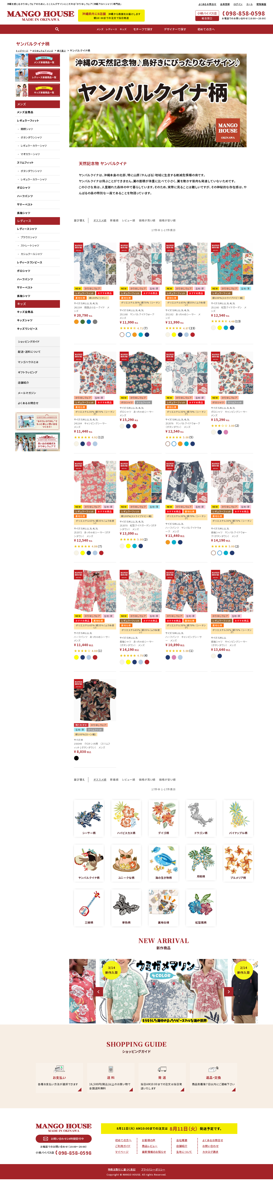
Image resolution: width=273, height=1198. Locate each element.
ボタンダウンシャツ (31, 137)
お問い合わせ (210, 1164)
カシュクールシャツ (31, 254)
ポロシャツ (23, 187)
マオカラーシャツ (30, 154)
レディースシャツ (27, 229)
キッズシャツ (24, 320)
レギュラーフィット (28, 120)
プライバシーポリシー (154, 1188)
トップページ (23, 50)
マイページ (122, 1170)
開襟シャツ (27, 129)
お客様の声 (149, 1158)
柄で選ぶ (71, 50)
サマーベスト (25, 204)
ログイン (238, 4)
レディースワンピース (29, 262)
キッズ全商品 (25, 312)
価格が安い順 (167, 220)
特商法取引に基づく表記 (121, 1188)
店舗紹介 (23, 382)
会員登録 (225, 4)
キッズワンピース (27, 328)
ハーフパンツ (25, 196)
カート (249, 4)
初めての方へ (123, 1158)
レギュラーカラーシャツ (34, 145)
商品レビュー (150, 1164)
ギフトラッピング (27, 372)
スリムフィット (25, 162)
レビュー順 (128, 220)
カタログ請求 (210, 1170)
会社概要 (181, 1158)
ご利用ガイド (122, 1164)
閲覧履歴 (261, 4)
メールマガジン (27, 393)
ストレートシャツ (30, 245)
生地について (184, 1170)
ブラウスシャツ (29, 237)
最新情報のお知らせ (154, 1170)
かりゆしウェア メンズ (48, 50)
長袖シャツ (23, 213)
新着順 (114, 220)
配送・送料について (29, 351)
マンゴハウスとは (28, 362)
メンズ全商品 (25, 112)
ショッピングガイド (29, 341)
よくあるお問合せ (207, 4)
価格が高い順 (147, 220)
